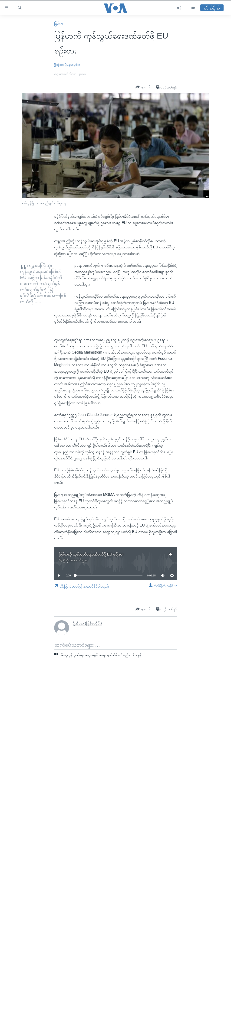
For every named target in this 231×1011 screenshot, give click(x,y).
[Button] (142, 87)
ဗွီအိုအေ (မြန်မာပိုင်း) (67, 64)
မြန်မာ (58, 24)
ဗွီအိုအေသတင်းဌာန (75, 560)
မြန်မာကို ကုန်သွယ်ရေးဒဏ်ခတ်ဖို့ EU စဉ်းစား (91, 554)
